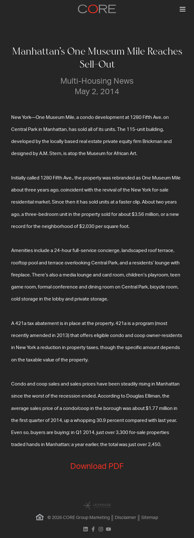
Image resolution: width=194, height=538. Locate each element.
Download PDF (97, 466)
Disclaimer (125, 517)
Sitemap (149, 517)
